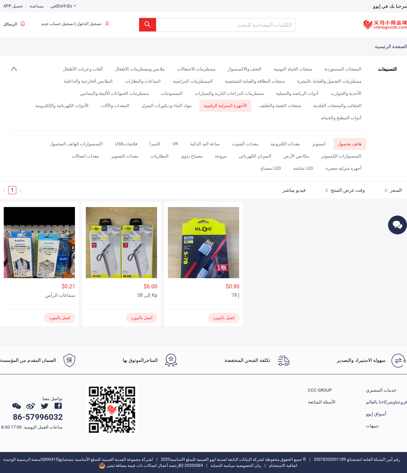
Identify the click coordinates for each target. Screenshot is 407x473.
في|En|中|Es (63, 6)
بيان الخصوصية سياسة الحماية (236, 465)
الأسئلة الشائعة (321, 402)
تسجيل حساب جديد (57, 23)
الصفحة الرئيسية (391, 46)
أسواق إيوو (376, 413)
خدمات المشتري (381, 390)
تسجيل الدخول (89, 23)
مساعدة (36, 6)
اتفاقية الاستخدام (283, 465)
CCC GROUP (320, 390)
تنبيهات (372, 425)
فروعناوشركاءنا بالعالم (386, 402)
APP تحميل (13, 6)
